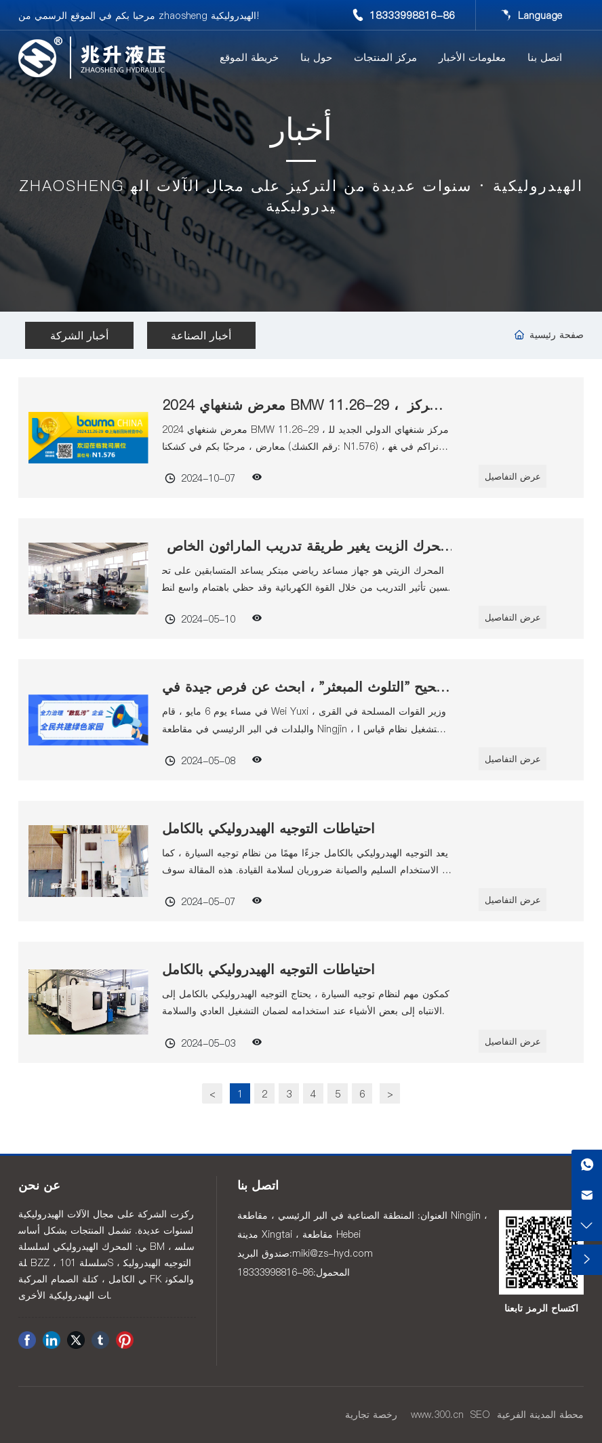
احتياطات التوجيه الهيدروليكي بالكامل (268, 828)
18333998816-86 (412, 15)
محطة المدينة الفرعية (540, 1414)
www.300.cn (437, 1414)
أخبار (301, 132)
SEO (480, 1414)
